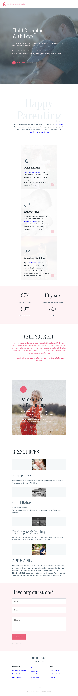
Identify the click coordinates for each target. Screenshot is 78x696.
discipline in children (30, 221)
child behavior (60, 124)
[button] (23, 389)
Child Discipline (39, 657)
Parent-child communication (33, 172)
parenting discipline (34, 263)
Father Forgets (54, 670)
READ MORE (21, 63)
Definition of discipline (19, 670)
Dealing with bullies (33, 532)
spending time (41, 345)
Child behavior (17, 678)
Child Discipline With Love (16, 4)
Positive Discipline (31, 475)
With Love (39, 661)
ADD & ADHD (25, 560)
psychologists (33, 132)
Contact (52, 678)
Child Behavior (27, 502)
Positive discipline (36, 668)
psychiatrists (45, 132)
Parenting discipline (18, 674)
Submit (19, 637)
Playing (31, 345)
